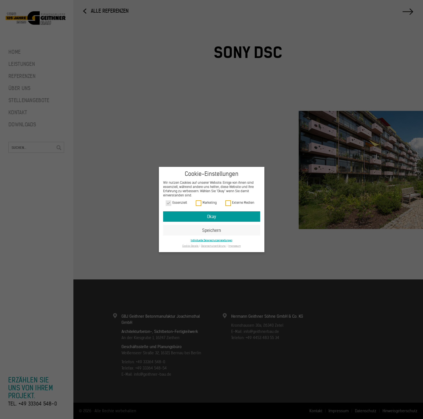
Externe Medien (239, 202)
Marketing (206, 202)
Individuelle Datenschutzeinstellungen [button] (211, 240)
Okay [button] (211, 216)
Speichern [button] (211, 230)
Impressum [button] (234, 245)
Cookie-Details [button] (190, 245)
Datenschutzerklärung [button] (213, 245)
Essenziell (176, 202)
